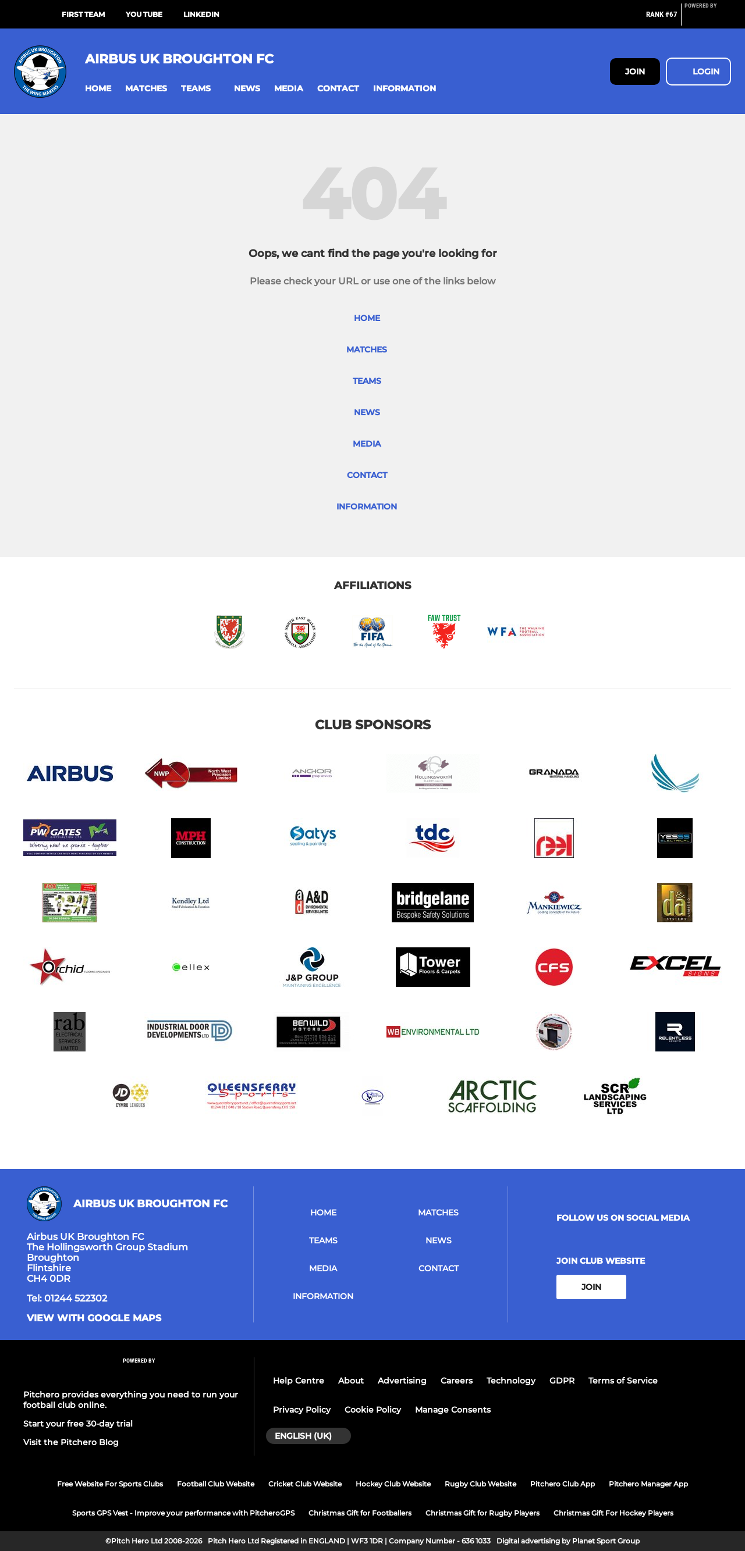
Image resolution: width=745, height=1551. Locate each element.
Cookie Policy (373, 1409)
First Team (83, 14)
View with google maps (94, 1318)
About (351, 1380)
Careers (457, 1380)
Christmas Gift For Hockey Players (613, 1513)
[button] (98, 88)
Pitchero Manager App (648, 1483)
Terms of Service (623, 1380)
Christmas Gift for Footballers (359, 1513)
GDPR (561, 1380)
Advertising (402, 1380)
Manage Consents (453, 1409)
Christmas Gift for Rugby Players (482, 1513)
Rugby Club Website (480, 1483)
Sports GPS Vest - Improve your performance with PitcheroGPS (183, 1513)
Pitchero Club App (562, 1483)
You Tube (144, 14)
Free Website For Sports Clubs (110, 1483)
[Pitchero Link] (707, 19)
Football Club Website (215, 1483)
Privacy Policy (302, 1409)
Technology (511, 1380)
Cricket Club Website (305, 1483)
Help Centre (298, 1380)
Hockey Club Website (393, 1483)
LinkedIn (201, 14)
